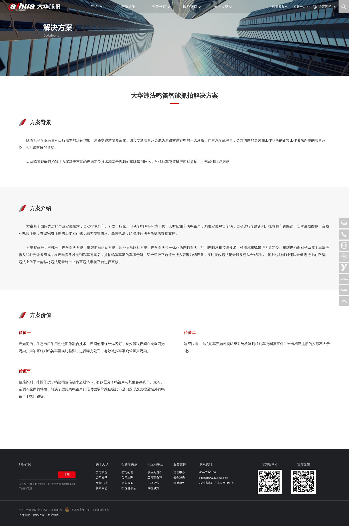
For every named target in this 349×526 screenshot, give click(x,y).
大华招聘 (101, 483)
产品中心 (99, 6)
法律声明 (24, 515)
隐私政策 (39, 515)
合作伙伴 (161, 6)
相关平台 (299, 6)
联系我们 (101, 488)
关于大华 (222, 6)
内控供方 (153, 488)
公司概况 (101, 472)
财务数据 (127, 483)
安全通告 (179, 477)
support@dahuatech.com (213, 477)
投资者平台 (129, 488)
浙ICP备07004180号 (49, 510)
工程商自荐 (155, 477)
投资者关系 (280, 6)
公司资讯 (101, 477)
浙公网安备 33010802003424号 (90, 510)
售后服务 (179, 483)
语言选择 (325, 6)
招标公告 (153, 483)
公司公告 (127, 472)
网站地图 (53, 515)
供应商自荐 (155, 472)
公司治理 (127, 477)
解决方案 (130, 6)
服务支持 (192, 6)
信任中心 (179, 472)
